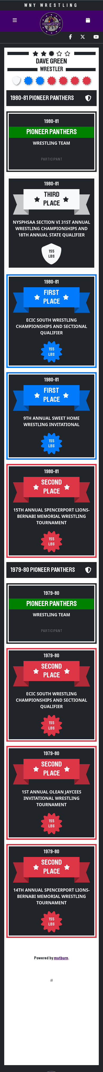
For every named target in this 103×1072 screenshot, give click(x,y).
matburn (61, 958)
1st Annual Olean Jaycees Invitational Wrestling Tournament (51, 798)
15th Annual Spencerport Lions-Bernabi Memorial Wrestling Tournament (51, 516)
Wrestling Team (51, 143)
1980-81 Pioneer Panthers (42, 98)
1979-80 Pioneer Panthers (43, 570)
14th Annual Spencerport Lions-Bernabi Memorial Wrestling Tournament (51, 896)
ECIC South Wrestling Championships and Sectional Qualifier (51, 326)
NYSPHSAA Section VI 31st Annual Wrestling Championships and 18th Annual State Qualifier (51, 228)
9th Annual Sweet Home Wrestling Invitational (52, 421)
